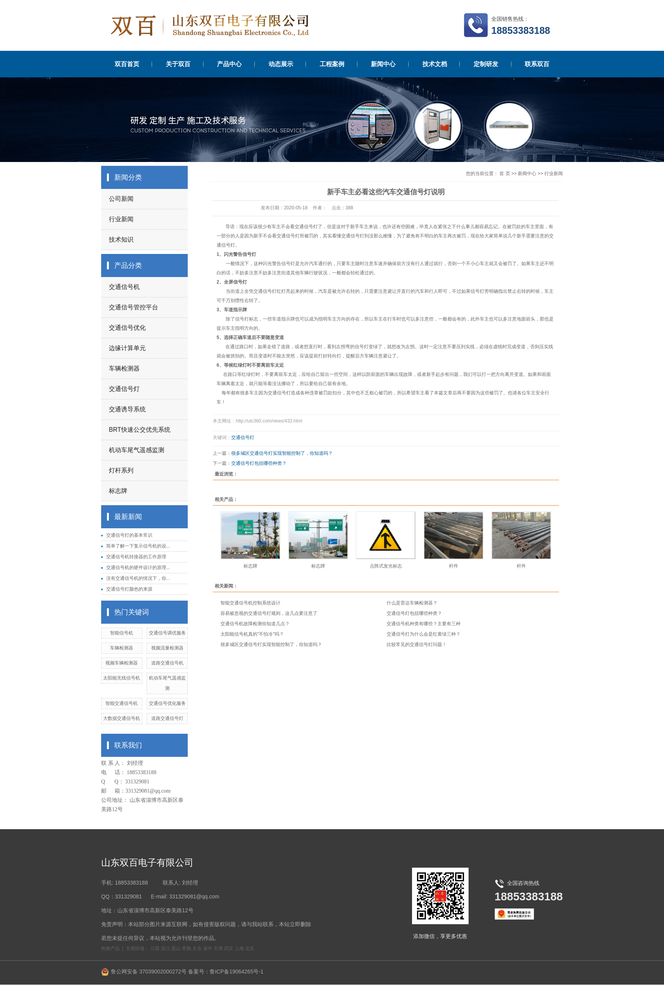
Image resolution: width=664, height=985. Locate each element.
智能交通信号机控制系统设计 (250, 603)
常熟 (186, 948)
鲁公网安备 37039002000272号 (144, 971)
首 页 (504, 173)
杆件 (453, 566)
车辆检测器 (124, 368)
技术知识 (121, 239)
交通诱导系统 (127, 409)
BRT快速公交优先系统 (139, 429)
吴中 (207, 948)
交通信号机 (124, 287)
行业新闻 (121, 219)
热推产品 (110, 948)
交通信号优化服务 (167, 703)
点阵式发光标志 (386, 566)
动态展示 (281, 64)
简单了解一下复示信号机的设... (138, 546)
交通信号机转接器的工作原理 (136, 556)
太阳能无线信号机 (121, 678)
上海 (239, 948)
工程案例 (332, 64)
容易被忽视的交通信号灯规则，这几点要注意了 (268, 613)
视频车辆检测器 (121, 663)
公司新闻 (121, 198)
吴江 (165, 948)
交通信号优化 (127, 327)
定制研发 (486, 64)
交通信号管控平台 (133, 307)
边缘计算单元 (127, 348)
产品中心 (229, 64)
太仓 (197, 948)
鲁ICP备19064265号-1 (237, 971)
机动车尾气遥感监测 (136, 450)
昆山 (175, 948)
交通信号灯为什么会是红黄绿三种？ (423, 634)
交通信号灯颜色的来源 (129, 589)
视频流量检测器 (167, 648)
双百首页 (127, 64)
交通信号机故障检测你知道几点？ (255, 623)
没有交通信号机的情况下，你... (138, 578)
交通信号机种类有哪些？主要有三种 (423, 623)
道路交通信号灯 (167, 718)
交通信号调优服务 (167, 633)
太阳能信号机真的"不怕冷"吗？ (252, 634)
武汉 (228, 948)
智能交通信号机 (121, 703)
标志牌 (118, 490)
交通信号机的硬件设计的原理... (138, 567)
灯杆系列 (121, 470)
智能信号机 (121, 633)
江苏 (155, 948)
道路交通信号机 (167, 663)
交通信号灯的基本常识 (129, 535)
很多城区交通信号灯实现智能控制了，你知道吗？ (282, 453)
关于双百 (178, 64)
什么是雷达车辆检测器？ (412, 603)
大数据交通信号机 (121, 718)
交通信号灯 (124, 389)
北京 (249, 948)
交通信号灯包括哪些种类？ (259, 463)
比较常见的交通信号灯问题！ (417, 644)
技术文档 (434, 64)
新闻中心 (383, 64)
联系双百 (537, 64)
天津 (218, 948)
